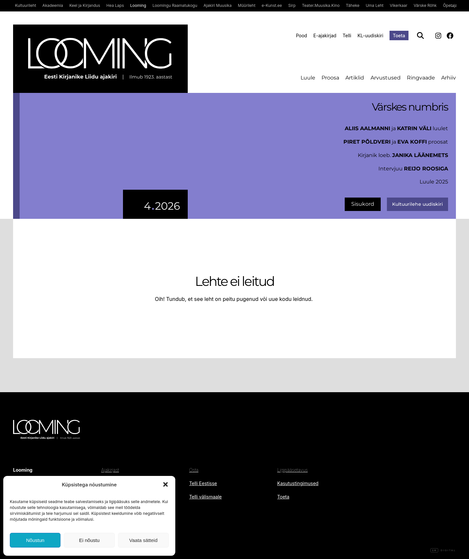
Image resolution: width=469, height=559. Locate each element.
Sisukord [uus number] (362, 204)
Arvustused (386, 78)
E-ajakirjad (324, 35)
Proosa (330, 78)
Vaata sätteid (143, 540)
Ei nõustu (89, 540)
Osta (193, 470)
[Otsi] (420, 35)
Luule (308, 78)
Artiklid (354, 78)
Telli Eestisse (203, 483)
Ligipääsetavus (292, 470)
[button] (165, 484)
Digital (443, 550)
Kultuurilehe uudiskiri (417, 204)
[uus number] (104, 156)
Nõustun (35, 540)
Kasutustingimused (298, 483)
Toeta (399, 35)
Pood (301, 35)
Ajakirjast (110, 470)
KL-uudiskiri (370, 35)
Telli (347, 35)
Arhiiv (448, 78)
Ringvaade (421, 78)
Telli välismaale (205, 496)
